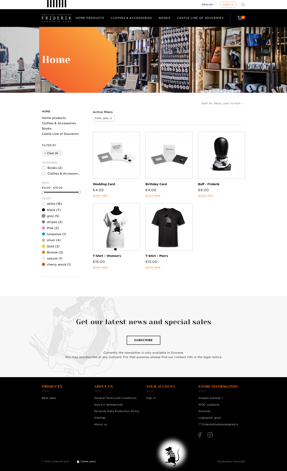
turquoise (56, 234)
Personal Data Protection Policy (116, 411)
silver (54, 240)
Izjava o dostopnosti (108, 404)
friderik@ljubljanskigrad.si (220, 424)
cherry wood (59, 264)
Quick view (100, 195)
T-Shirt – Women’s (107, 256)
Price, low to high (229, 103)
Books (164, 17)
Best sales (49, 398)
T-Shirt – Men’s (156, 256)
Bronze (55, 252)
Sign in (228, 4)
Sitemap (100, 417)
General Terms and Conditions (115, 398)
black (54, 210)
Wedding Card (104, 184)
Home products (90, 17)
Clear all (51, 153)
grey (53, 216)
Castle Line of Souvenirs (200, 17)
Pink (53, 228)
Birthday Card (156, 184)
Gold (53, 246)
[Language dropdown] (209, 4)
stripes (54, 222)
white (54, 203)
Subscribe (143, 340)
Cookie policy (88, 461)
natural (54, 258)
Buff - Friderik (208, 184)
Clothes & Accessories (131, 17)
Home (46, 111)
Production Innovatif (231, 461)
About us (100, 424)
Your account (160, 387)
